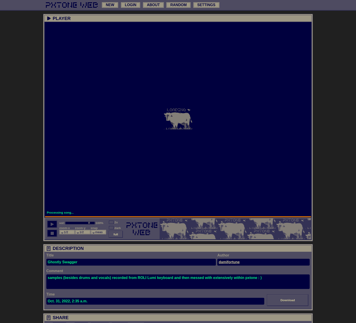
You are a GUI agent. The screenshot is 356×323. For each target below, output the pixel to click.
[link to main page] (72, 5)
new (110, 5)
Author (223, 255)
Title (50, 255)
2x (116, 222)
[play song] (52, 224)
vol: (62, 223)
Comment (54, 271)
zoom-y (80, 228)
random (178, 5)
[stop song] (52, 233)
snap (94, 228)
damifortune (229, 262)
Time (50, 294)
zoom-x (64, 228)
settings (206, 5)
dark (117, 228)
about (153, 5)
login (130, 5)
